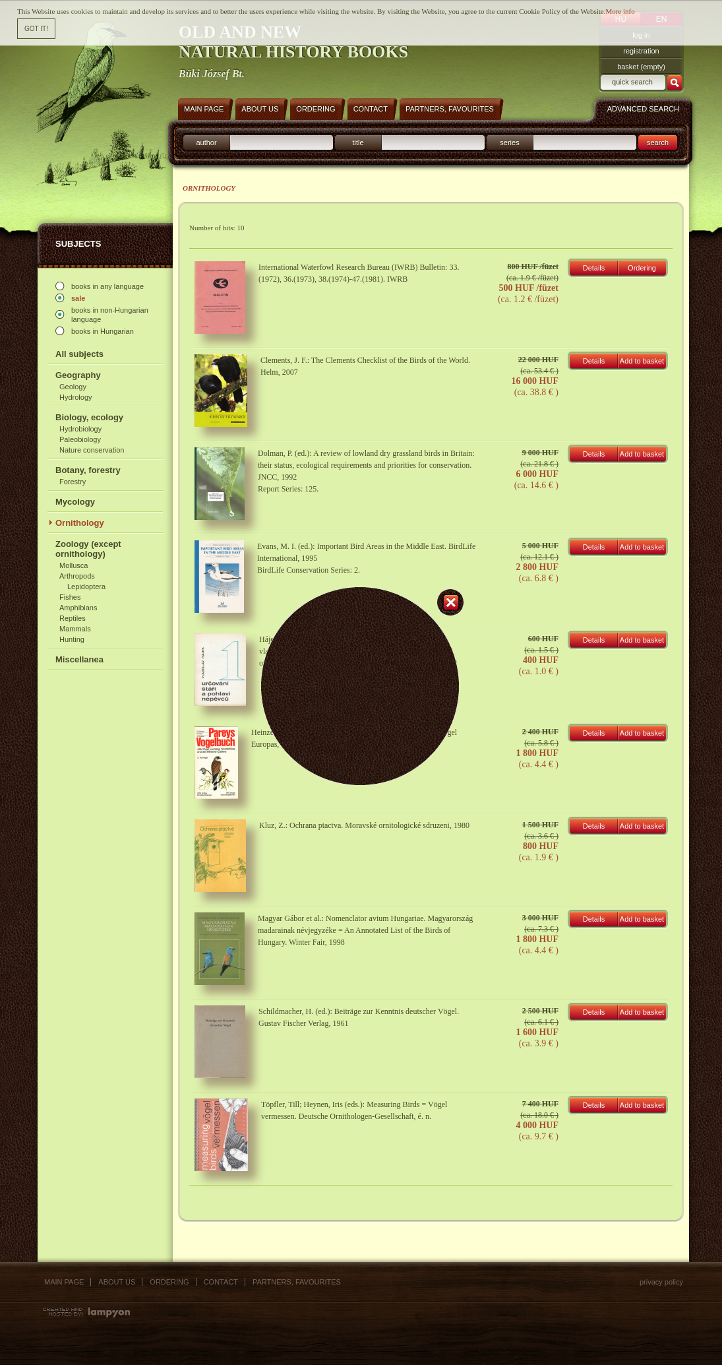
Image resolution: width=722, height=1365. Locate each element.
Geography (78, 375)
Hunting (71, 639)
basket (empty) (641, 67)
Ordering (642, 268)
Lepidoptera (86, 586)
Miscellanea (79, 659)
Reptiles (72, 618)
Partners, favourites (297, 1282)
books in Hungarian (102, 331)
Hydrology (75, 397)
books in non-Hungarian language (109, 314)
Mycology (75, 502)
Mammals (75, 629)
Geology (72, 387)
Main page (64, 1282)
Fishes (69, 597)
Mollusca (73, 565)
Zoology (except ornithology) (88, 549)
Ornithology (79, 523)
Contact (221, 1282)
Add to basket (642, 361)
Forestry (72, 482)
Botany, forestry (88, 470)
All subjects (79, 354)
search (658, 142)
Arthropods (77, 576)
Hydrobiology (80, 429)
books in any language (107, 286)
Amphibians (78, 608)
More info (619, 11)
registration (641, 51)
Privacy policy (661, 1282)
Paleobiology (80, 439)
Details (594, 268)
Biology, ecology (89, 417)
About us (116, 1282)
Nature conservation (91, 450)
